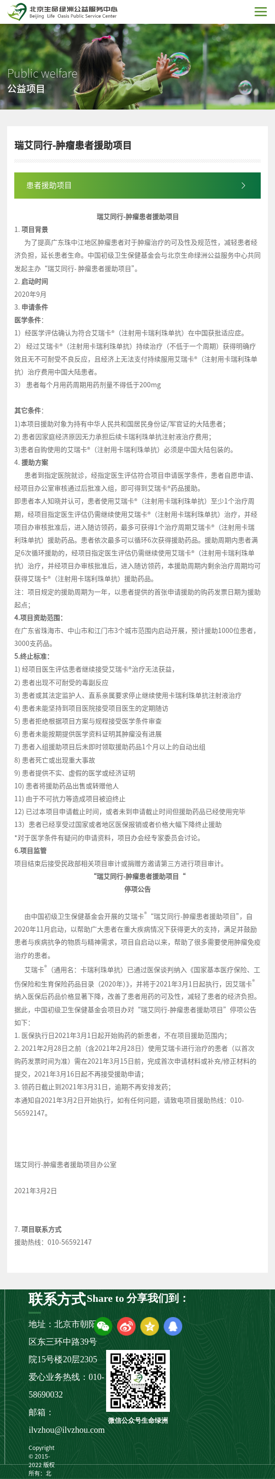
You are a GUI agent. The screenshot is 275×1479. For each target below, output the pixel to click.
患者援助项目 (49, 185)
